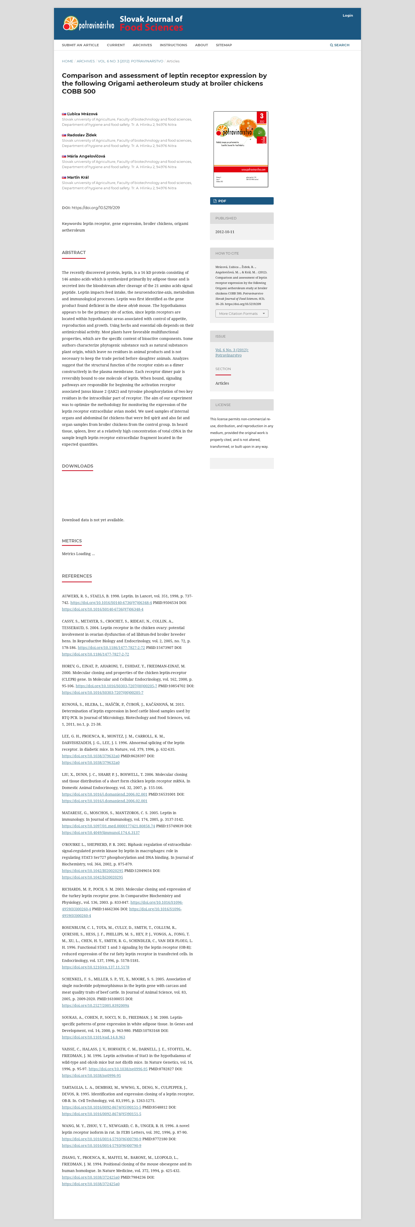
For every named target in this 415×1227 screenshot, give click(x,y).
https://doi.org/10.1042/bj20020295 (92, 877)
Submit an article (80, 45)
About (201, 45)
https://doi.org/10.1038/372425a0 (91, 1177)
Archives (142, 45)
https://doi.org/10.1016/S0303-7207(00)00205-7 (116, 685)
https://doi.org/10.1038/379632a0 (91, 755)
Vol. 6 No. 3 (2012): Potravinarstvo (130, 61)
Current (116, 45)
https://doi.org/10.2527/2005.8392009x (95, 1005)
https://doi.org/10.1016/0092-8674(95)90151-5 (101, 1107)
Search (340, 45)
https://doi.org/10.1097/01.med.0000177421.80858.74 (108, 825)
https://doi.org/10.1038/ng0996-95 (118, 1068)
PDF (221, 201)
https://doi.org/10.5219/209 (96, 207)
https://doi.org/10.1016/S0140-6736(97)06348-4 (111, 602)
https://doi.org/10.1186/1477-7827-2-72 (111, 647)
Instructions (173, 45)
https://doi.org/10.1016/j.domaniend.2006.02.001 (104, 794)
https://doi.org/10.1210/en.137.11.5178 (95, 967)
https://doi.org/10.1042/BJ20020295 (92, 870)
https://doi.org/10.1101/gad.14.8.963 (93, 1037)
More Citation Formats (238, 313)
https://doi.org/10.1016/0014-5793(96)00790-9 (101, 1138)
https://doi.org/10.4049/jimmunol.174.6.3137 (101, 832)
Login (348, 15)
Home (67, 61)
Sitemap (224, 45)
